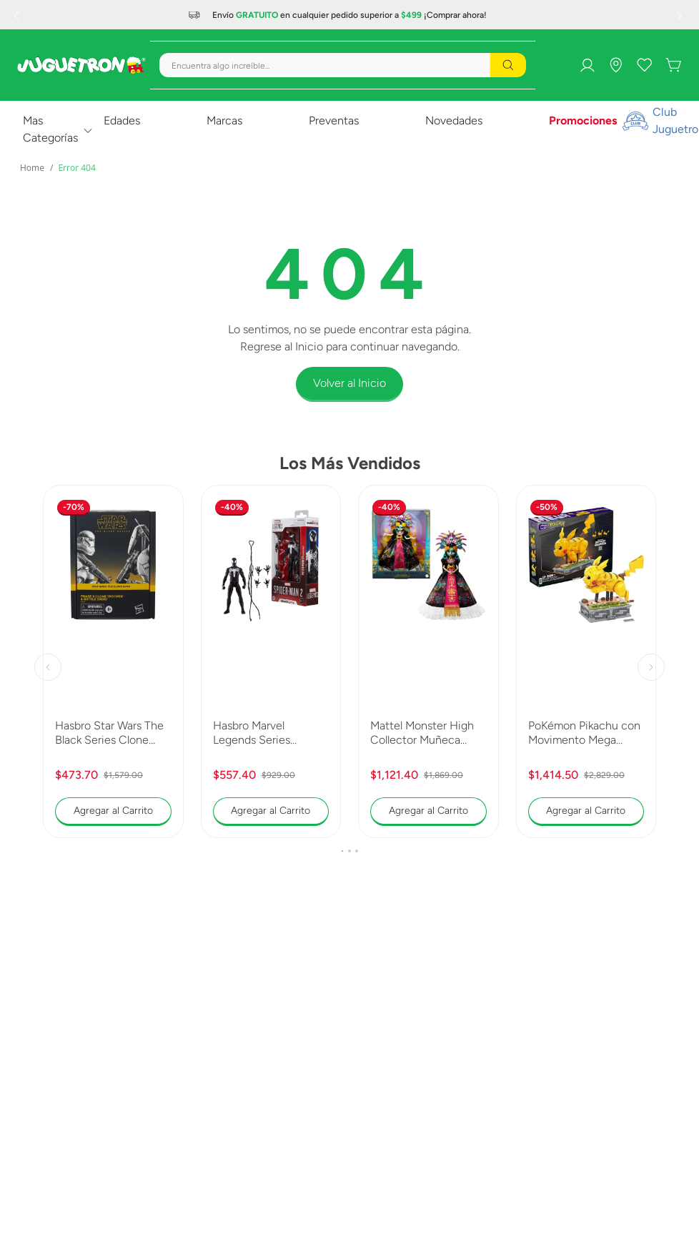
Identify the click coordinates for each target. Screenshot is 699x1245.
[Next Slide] (681, 15)
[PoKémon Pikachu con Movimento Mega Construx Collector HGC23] (586, 661)
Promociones (583, 120)
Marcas (224, 120)
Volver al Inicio (349, 383)
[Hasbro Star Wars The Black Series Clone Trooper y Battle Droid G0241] (113, 661)
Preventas (334, 120)
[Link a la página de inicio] (32, 168)
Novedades (453, 120)
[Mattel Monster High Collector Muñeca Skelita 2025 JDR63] (428, 661)
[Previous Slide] (18, 15)
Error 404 (76, 168)
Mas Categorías (50, 129)
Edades (122, 120)
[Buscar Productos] (508, 65)
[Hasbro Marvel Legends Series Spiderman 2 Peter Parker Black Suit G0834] (271, 661)
